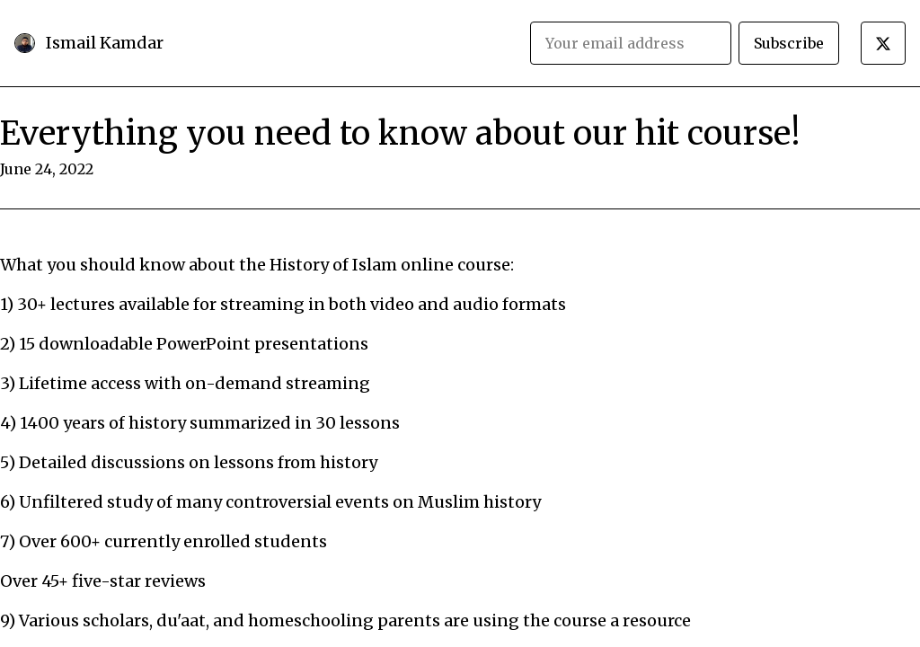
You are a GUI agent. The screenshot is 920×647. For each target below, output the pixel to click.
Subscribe (789, 43)
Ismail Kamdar (105, 42)
